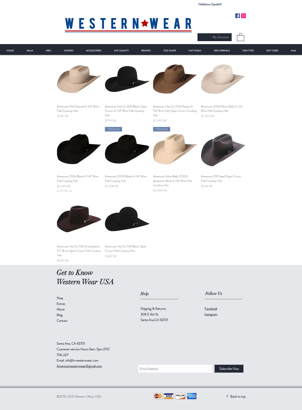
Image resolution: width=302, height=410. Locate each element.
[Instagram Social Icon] (243, 15)
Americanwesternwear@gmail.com (79, 366)
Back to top (237, 396)
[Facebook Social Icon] (237, 15)
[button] (240, 36)
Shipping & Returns (153, 308)
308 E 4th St (149, 314)
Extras (61, 303)
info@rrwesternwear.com (81, 360)
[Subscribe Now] (229, 369)
